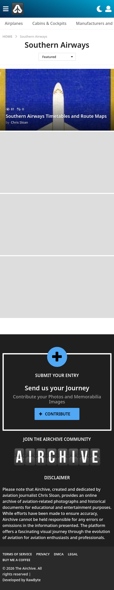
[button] (6, 9)
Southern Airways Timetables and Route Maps (56, 116)
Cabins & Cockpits (49, 23)
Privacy (43, 554)
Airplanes (14, 23)
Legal (73, 554)
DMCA (59, 554)
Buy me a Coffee (16, 560)
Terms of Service (17, 554)
